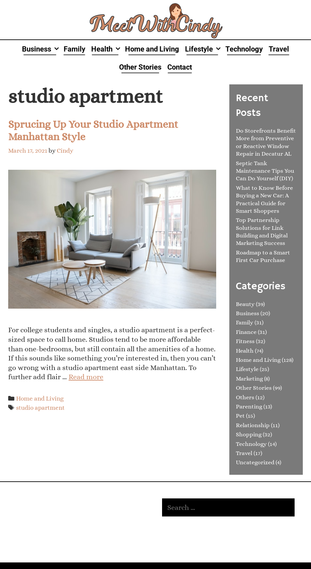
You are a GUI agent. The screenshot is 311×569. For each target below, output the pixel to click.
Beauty (245, 304)
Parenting (249, 406)
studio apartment (40, 407)
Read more (86, 377)
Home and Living (152, 49)
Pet (240, 415)
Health (106, 49)
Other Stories (140, 67)
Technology (244, 49)
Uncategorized (255, 462)
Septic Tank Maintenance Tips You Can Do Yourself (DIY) (265, 171)
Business (41, 49)
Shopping (248, 434)
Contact (179, 67)
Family (74, 49)
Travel (279, 49)
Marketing (249, 378)
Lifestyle (203, 49)
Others (245, 397)
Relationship (253, 425)
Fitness (245, 341)
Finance (246, 332)
